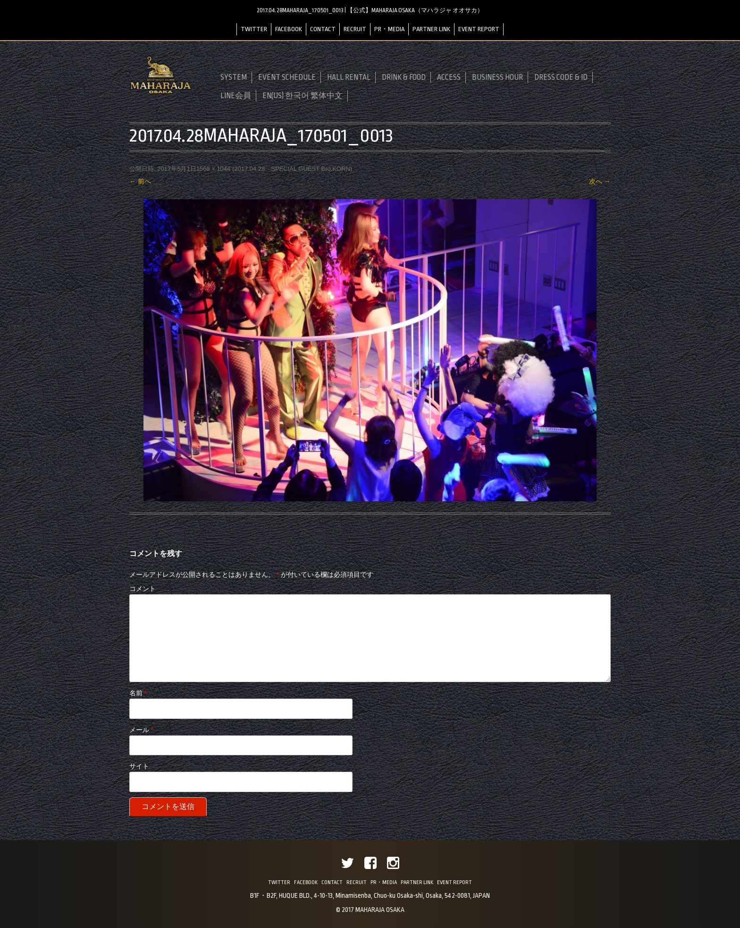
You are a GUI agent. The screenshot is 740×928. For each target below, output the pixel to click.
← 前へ (140, 181)
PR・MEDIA (389, 29)
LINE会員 (235, 96)
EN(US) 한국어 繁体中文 (302, 96)
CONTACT (323, 29)
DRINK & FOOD (404, 77)
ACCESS (449, 77)
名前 (138, 693)
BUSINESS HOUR (497, 77)
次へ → (600, 181)
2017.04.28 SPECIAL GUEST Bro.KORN (292, 168)
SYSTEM (233, 77)
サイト (139, 766)
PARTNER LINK (431, 29)
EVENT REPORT (478, 29)
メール (141, 730)
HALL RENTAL (348, 77)
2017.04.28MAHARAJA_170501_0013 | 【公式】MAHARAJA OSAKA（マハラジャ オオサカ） (370, 10)
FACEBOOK (288, 29)
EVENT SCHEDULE (287, 77)
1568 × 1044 (213, 168)
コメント (142, 588)
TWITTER (254, 29)
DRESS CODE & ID (561, 77)
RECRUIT (355, 29)
